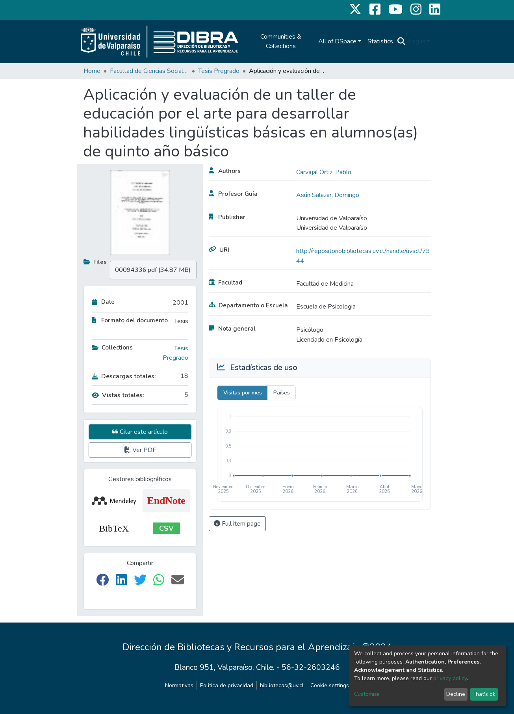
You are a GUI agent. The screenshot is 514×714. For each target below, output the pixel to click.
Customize (367, 694)
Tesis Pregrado (218, 71)
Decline (455, 694)
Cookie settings (329, 685)
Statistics (380, 41)
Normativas (179, 685)
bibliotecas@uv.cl (282, 685)
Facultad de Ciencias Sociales (149, 71)
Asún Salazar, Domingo (327, 195)
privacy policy (450, 678)
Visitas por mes (242, 392)
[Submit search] (401, 41)
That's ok (483, 694)
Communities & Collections (280, 41)
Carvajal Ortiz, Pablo (323, 172)
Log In (416, 41)
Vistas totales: (118, 395)
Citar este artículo (140, 432)
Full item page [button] (237, 523)
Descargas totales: (124, 376)
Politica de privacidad (226, 685)
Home (92, 71)
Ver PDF (140, 450)
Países (281, 392)
